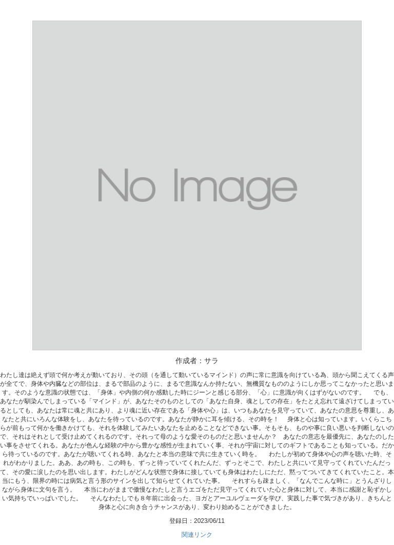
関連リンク (197, 534)
